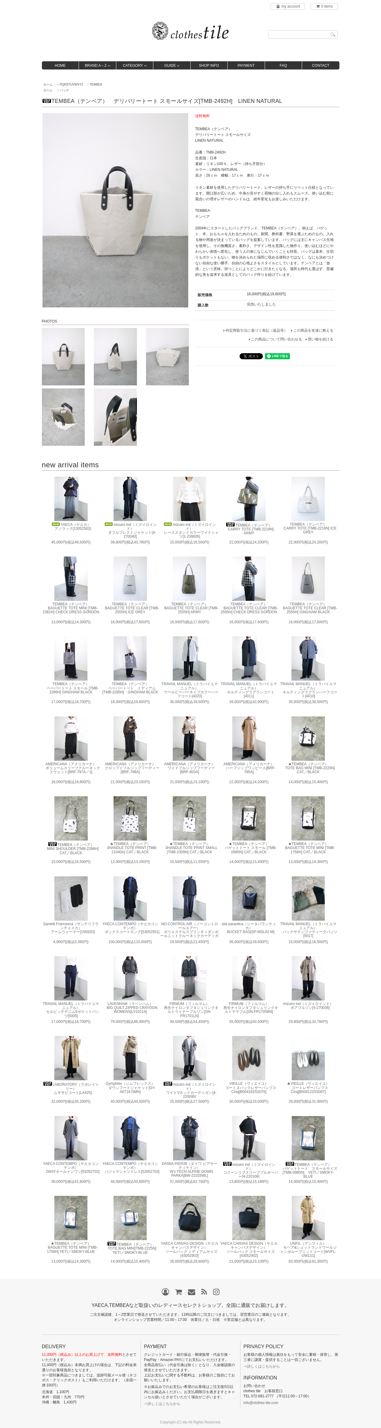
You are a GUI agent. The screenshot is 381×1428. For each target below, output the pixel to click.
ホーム (48, 84)
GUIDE (170, 65)
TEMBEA (96, 84)
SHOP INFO (209, 65)
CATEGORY (133, 65)
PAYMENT (246, 65)
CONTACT (320, 65)
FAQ (283, 65)
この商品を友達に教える (313, 330)
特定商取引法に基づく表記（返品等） (256, 330)
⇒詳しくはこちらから (162, 1404)
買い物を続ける (320, 339)
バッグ (64, 90)
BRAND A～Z (96, 65)
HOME (60, 65)
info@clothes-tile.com (260, 1403)
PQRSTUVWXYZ (71, 84)
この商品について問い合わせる (276, 339)
